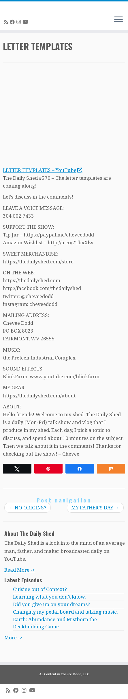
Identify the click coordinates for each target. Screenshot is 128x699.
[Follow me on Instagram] (19, 22)
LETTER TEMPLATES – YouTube (42, 170)
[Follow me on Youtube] (26, 22)
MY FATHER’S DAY (95, 508)
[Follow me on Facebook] (13, 22)
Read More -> (19, 570)
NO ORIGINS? (27, 508)
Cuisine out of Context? (40, 589)
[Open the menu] (118, 19)
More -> (13, 638)
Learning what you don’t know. (49, 597)
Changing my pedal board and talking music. (65, 612)
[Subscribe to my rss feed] (7, 22)
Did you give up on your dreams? (51, 604)
